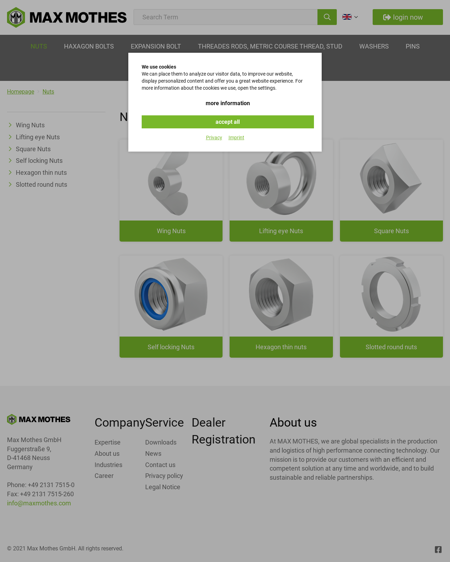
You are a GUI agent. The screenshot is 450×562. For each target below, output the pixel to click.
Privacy (214, 137)
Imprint (236, 137)
